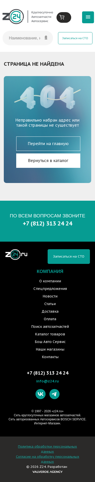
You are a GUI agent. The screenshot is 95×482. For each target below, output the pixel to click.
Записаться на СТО (75, 38)
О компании (50, 281)
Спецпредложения (50, 288)
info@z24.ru (47, 381)
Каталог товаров (50, 334)
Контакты (50, 357)
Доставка (50, 311)
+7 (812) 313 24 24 (47, 223)
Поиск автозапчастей (50, 326)
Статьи (50, 304)
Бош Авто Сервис (50, 341)
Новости (50, 296)
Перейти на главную (48, 143)
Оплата (50, 319)
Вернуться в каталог (48, 160)
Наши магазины (50, 349)
